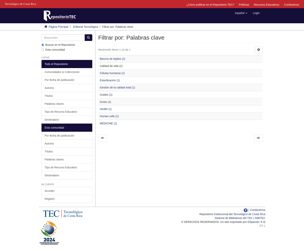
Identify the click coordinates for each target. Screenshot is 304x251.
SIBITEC (260, 218)
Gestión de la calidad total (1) (117, 87)
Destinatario (52, 119)
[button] (241, 13)
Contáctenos (291, 4)
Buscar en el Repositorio (58, 44)
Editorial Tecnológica (85, 26)
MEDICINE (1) (108, 123)
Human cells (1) (109, 116)
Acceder (49, 190)
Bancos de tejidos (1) (112, 58)
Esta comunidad (53, 49)
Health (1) (106, 109)
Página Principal (58, 26)
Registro (50, 198)
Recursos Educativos (266, 4)
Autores (49, 87)
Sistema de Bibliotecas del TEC (234, 218)
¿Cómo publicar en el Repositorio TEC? (210, 4)
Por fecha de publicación (59, 79)
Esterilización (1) (110, 80)
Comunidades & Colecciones (62, 72)
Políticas (244, 4)
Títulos (49, 95)
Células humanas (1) (112, 73)
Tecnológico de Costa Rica (249, 214)
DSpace (252, 221)
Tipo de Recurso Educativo (61, 111)
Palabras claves (54, 103)
